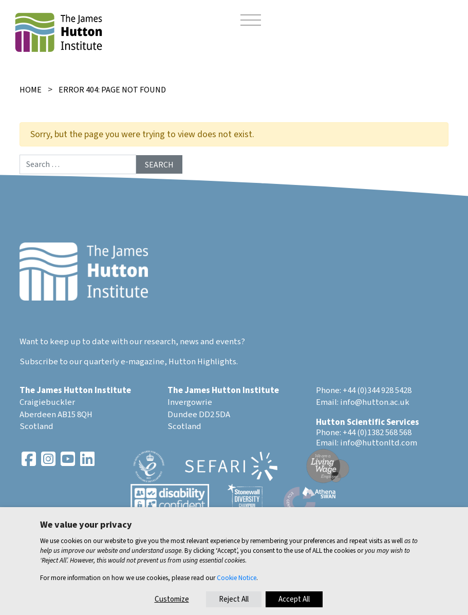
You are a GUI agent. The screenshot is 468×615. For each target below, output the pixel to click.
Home (31, 90)
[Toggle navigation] (250, 21)
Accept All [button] (294, 599)
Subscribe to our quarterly (69, 362)
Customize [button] (172, 599)
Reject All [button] (234, 599)
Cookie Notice (236, 578)
